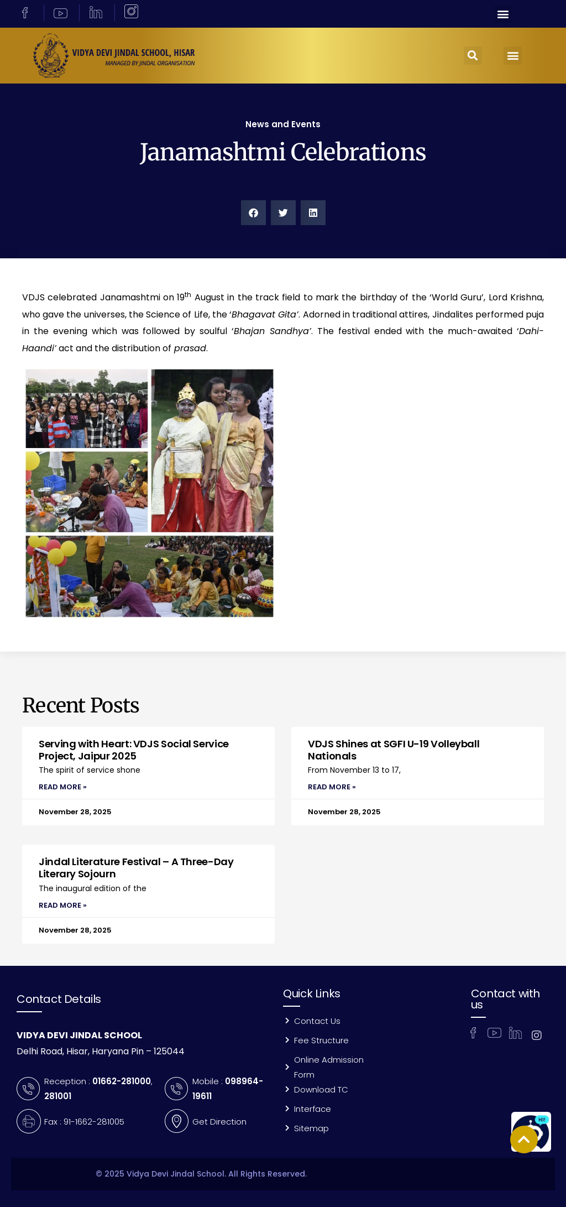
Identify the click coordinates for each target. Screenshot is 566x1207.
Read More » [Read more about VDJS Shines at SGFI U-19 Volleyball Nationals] (332, 787)
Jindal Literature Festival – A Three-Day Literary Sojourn (136, 868)
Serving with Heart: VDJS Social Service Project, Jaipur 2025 (134, 750)
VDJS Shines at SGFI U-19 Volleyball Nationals (393, 750)
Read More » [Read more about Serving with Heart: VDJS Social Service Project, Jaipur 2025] (63, 787)
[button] (503, 14)
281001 (57, 1096)
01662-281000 (121, 1081)
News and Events (283, 124)
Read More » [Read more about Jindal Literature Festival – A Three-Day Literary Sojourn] (63, 905)
